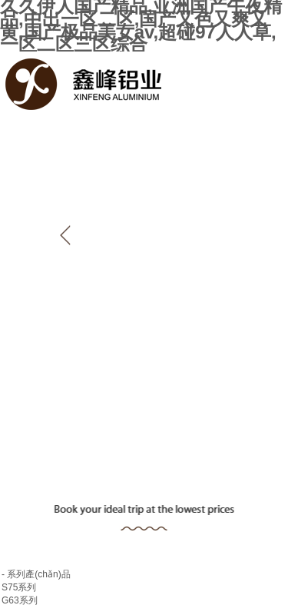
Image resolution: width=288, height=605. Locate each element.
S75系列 (19, 587)
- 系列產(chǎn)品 (36, 574)
